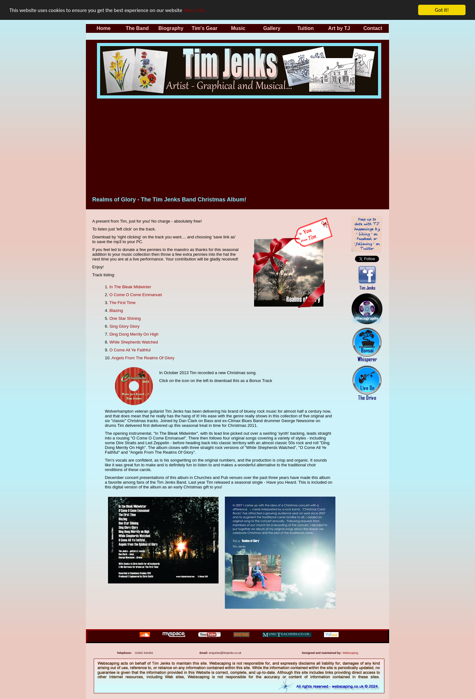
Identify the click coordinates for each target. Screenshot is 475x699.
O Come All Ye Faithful (129, 350)
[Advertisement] (239, 146)
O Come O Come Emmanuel (135, 294)
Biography (170, 28)
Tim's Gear (205, 28)
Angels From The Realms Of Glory (142, 357)
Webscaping (350, 652)
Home (104, 28)
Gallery (271, 28)
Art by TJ (339, 28)
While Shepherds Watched (133, 342)
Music (238, 28)
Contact (373, 28)
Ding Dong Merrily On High (133, 334)
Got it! (442, 10)
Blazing (116, 310)
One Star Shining (125, 318)
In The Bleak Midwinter (130, 286)
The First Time (122, 302)
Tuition (305, 28)
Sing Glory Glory (124, 326)
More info (194, 10)
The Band (137, 28)
